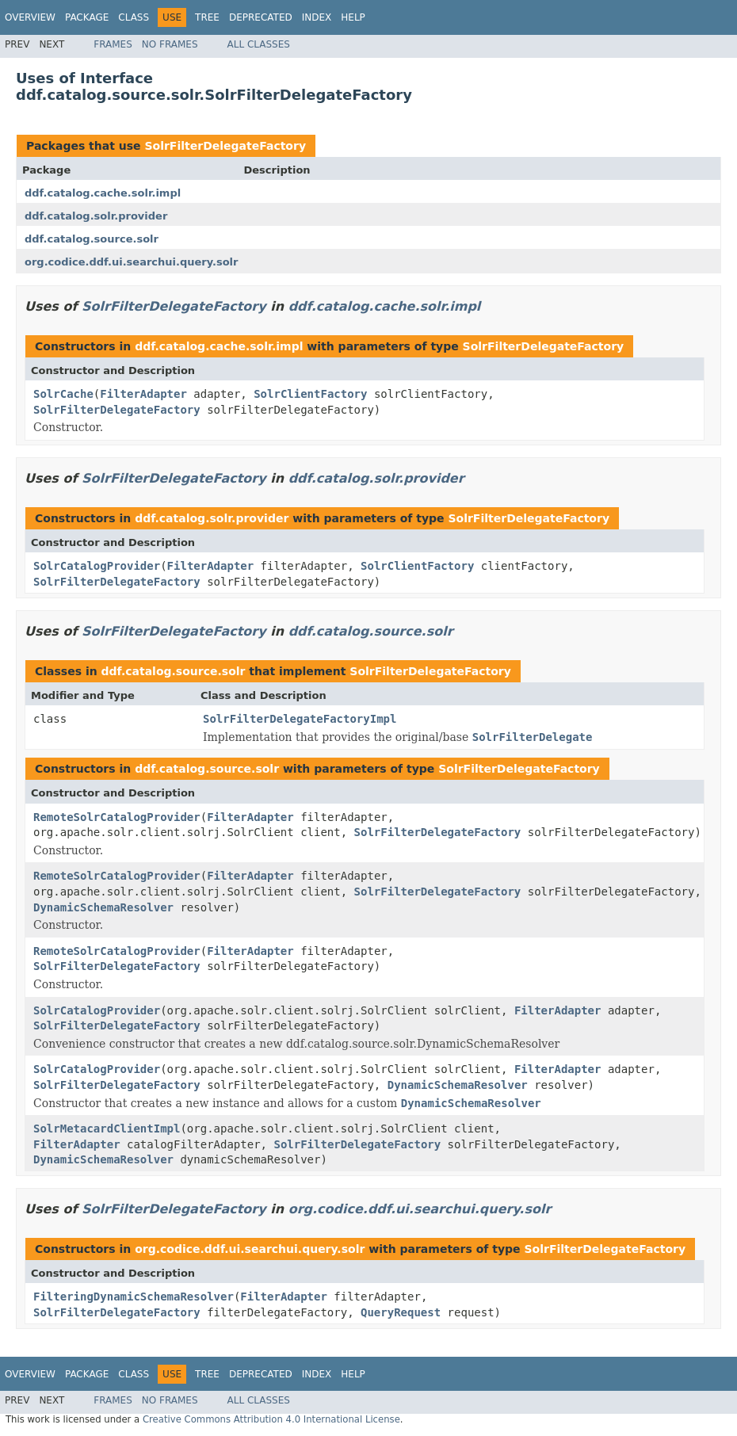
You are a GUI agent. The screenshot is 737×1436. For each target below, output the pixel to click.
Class (133, 17)
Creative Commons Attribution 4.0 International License (271, 1419)
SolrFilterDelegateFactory (225, 145)
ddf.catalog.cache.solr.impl (103, 193)
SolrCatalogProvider (96, 566)
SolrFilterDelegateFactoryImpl (299, 718)
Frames (113, 44)
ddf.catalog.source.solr (91, 239)
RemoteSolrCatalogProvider (116, 817)
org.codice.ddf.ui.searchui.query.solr (131, 262)
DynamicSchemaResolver (103, 907)
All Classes (258, 44)
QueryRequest (401, 1312)
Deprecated (260, 17)
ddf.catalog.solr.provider (96, 216)
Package (87, 17)
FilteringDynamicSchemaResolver (133, 1296)
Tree (207, 17)
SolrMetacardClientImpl (106, 1128)
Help (353, 17)
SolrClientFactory (310, 394)
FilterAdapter (143, 394)
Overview (30, 17)
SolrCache (63, 394)
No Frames (170, 44)
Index (317, 17)
